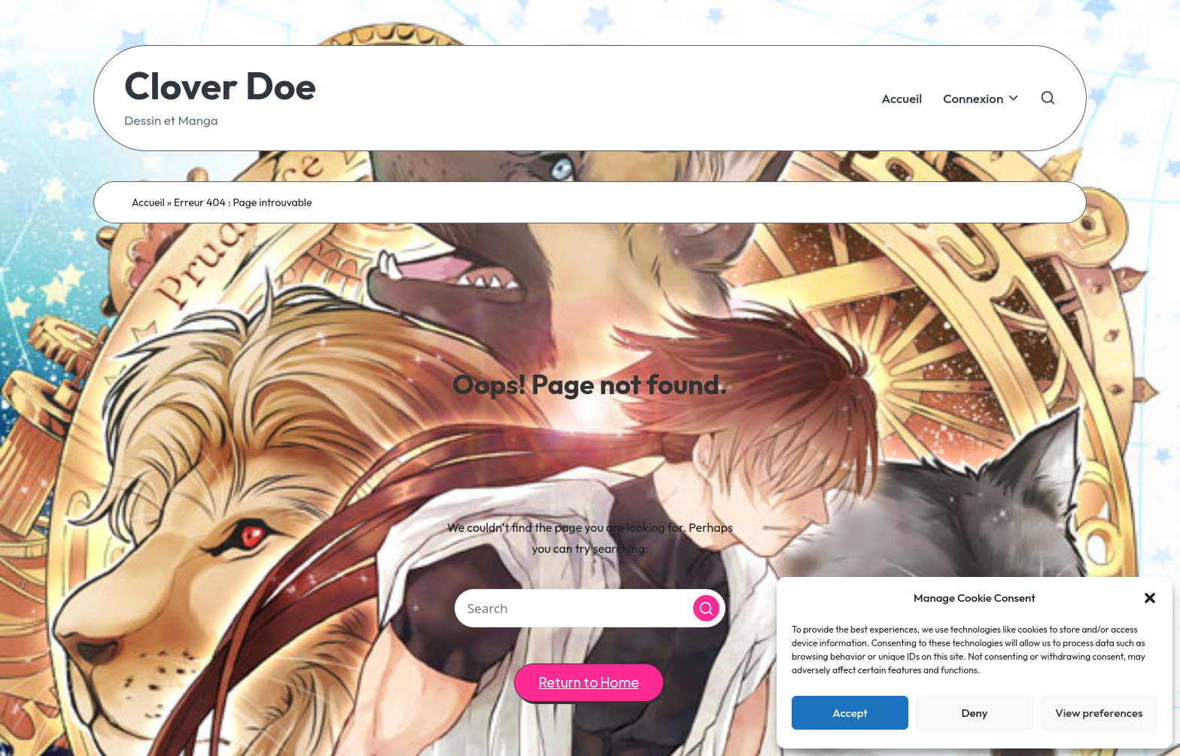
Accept (850, 713)
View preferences (1098, 713)
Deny (974, 713)
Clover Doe (220, 85)
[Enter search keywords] (590, 608)
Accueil (148, 202)
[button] (1149, 598)
